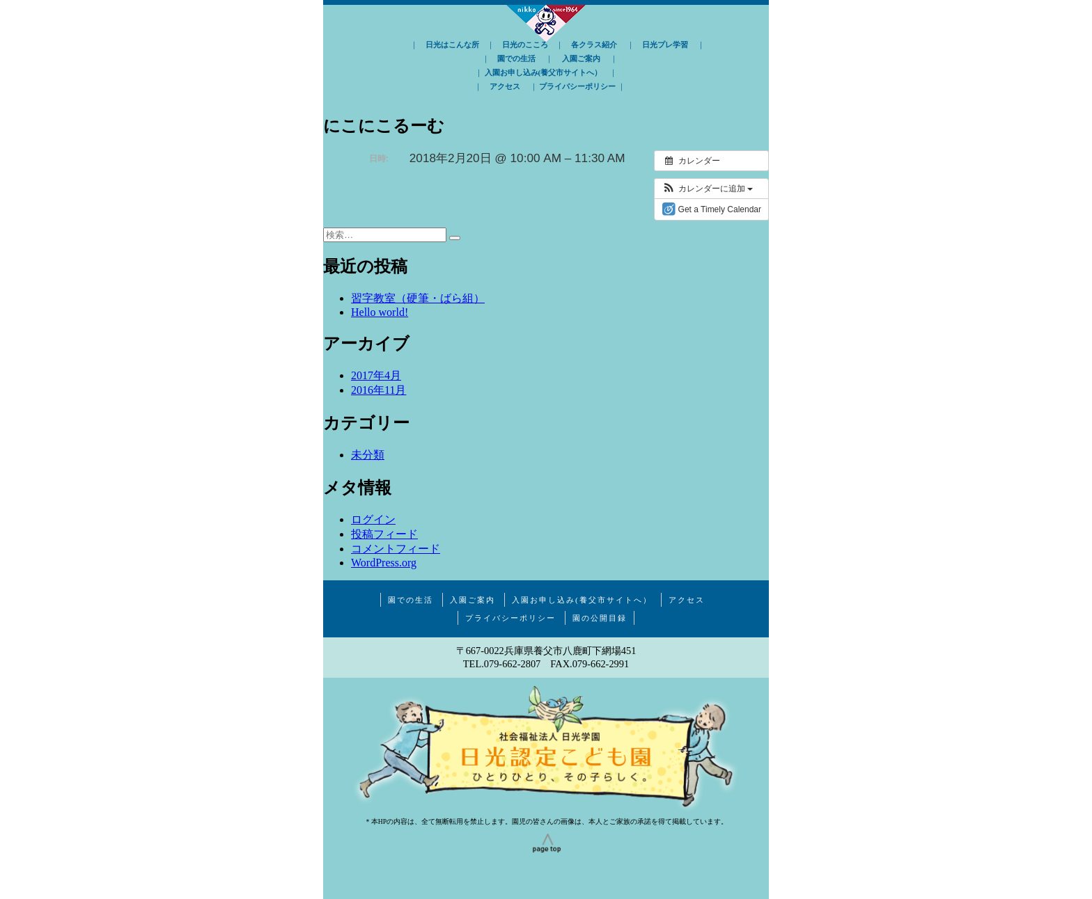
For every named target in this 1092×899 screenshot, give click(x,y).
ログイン (373, 519)
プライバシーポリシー (577, 86)
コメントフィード (395, 549)
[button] (707, 188)
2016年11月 (378, 390)
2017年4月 (376, 375)
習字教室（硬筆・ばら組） (418, 298)
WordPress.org (383, 562)
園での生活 (516, 58)
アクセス (505, 86)
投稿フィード (384, 534)
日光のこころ (525, 44)
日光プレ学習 (665, 44)
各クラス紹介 (594, 44)
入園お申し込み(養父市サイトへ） (543, 72)
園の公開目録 (599, 618)
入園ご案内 (581, 58)
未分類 (367, 455)
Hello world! (379, 312)
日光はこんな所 (452, 44)
